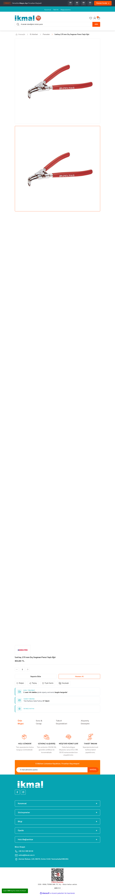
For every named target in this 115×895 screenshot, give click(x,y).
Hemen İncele (102, 3)
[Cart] (98, 18)
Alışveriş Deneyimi (85, 722)
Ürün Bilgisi (21, 722)
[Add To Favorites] (20, 683)
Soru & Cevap (39, 722)
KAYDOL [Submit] (93, 770)
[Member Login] (94, 18)
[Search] (57, 24)
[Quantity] (22, 669)
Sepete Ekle (35, 676)
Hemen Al (79, 676)
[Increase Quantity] (28, 669)
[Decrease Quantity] (17, 669)
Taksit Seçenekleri (61, 722)
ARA (96, 24)
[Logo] (28, 18)
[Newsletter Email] (57, 769)
